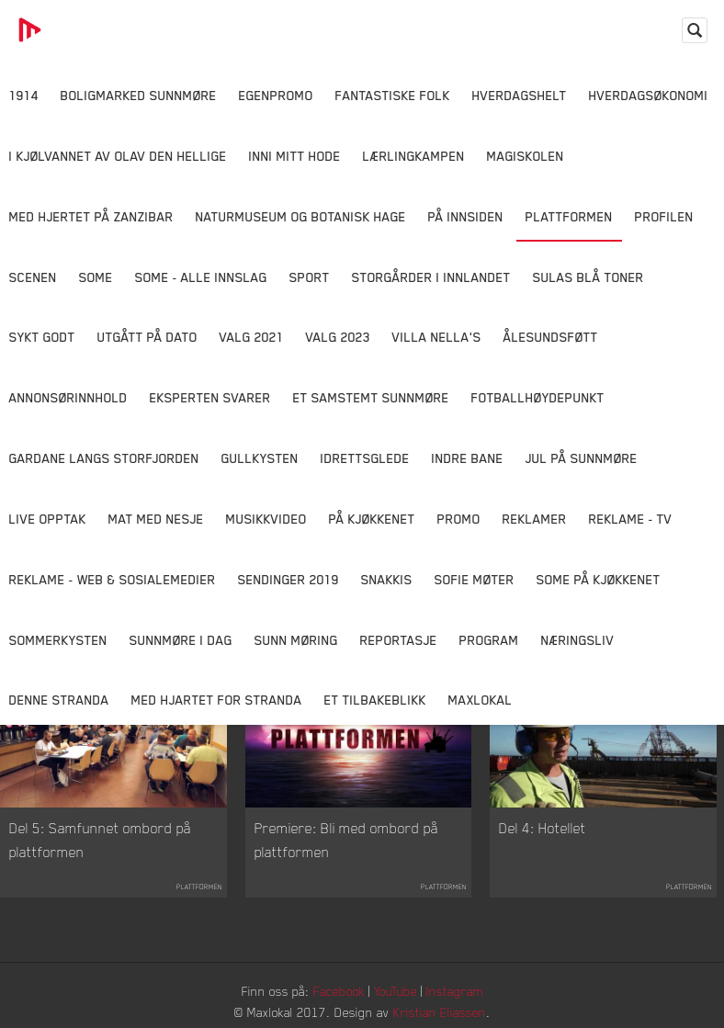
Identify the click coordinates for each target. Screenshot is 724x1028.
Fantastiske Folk (392, 95)
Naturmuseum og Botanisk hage (301, 216)
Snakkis (387, 579)
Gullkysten (260, 458)
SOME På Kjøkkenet (599, 579)
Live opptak (47, 518)
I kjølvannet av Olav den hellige (118, 156)
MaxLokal (480, 699)
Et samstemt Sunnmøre (371, 397)
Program (489, 640)
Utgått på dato (147, 337)
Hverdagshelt (519, 95)
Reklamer (535, 518)
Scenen (33, 277)
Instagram (454, 991)
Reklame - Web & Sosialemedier (112, 579)
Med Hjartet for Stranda (216, 699)
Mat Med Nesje (156, 518)
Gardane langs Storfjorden (104, 458)
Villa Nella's (436, 337)
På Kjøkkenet (372, 518)
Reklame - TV (631, 518)
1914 (24, 95)
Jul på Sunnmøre (582, 458)
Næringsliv (578, 640)
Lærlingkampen (414, 156)
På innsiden (465, 216)
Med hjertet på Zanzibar (91, 216)
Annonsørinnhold (68, 397)
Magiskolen (525, 156)
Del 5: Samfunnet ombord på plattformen (100, 840)
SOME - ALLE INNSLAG (201, 277)
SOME (96, 277)
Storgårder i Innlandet (431, 277)
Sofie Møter (475, 579)
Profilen (664, 216)
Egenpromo (276, 95)
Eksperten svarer (210, 397)
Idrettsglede (365, 458)
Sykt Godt (42, 337)
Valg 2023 (338, 337)
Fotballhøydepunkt (538, 397)
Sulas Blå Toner (588, 277)
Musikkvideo (266, 518)
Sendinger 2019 (288, 579)
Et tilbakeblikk (375, 699)
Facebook (339, 991)
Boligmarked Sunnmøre (139, 95)
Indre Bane (467, 458)
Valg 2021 (252, 337)
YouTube (395, 991)
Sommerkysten (58, 640)
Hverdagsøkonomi (648, 95)
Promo (459, 518)
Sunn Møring (296, 640)
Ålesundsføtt (550, 337)
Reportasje (398, 640)
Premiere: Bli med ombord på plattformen (346, 840)
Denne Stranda (59, 699)
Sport (309, 277)
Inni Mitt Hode (295, 156)
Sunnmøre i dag (181, 640)
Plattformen (569, 216)
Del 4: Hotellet (542, 828)
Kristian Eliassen (439, 1012)
